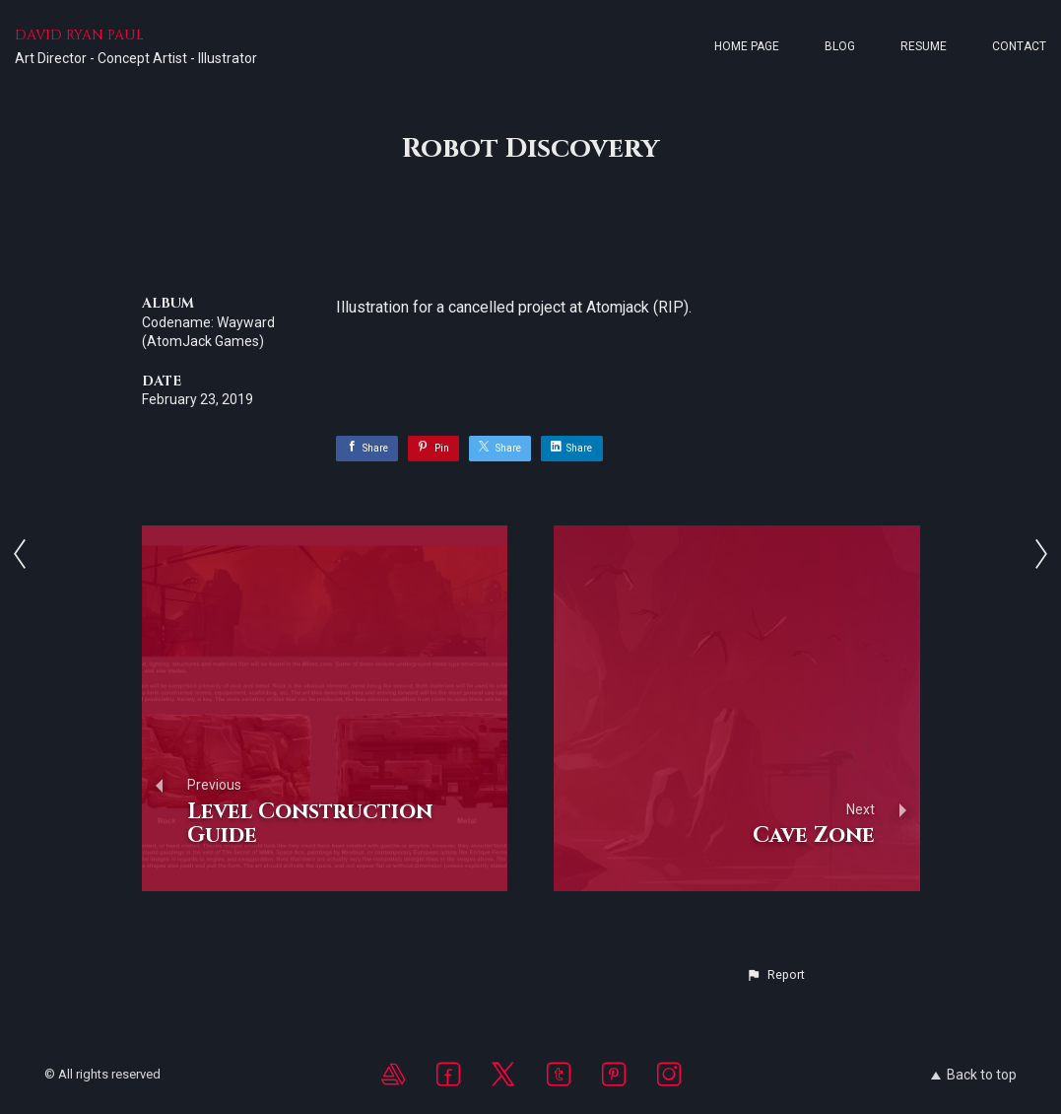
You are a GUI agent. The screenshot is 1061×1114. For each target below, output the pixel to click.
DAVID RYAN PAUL (79, 35)
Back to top (974, 1074)
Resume (923, 46)
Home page (746, 46)
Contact (1019, 46)
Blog (840, 46)
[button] (775, 975)
